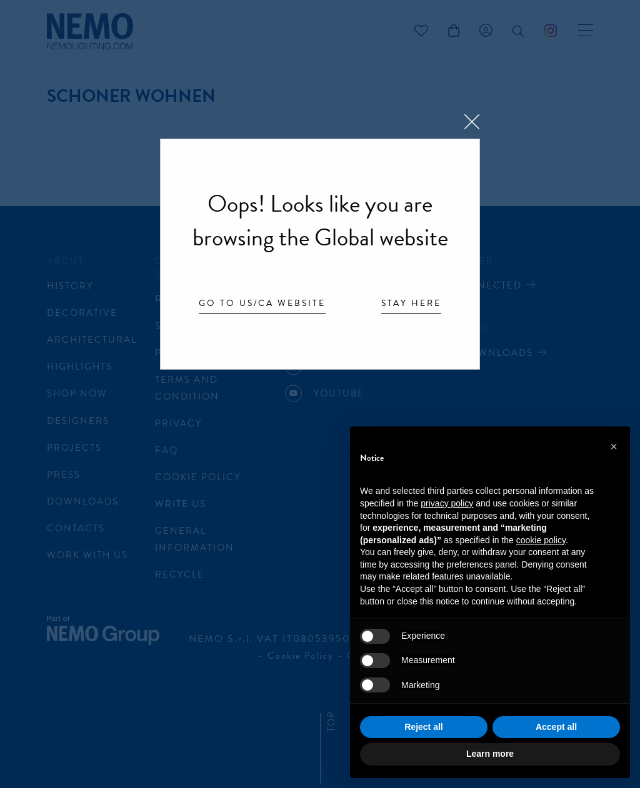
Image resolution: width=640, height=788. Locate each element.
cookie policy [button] (541, 540)
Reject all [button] (423, 727)
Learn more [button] (490, 754)
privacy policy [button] (447, 503)
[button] (614, 446)
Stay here (411, 304)
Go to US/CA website (262, 304)
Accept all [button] (556, 727)
